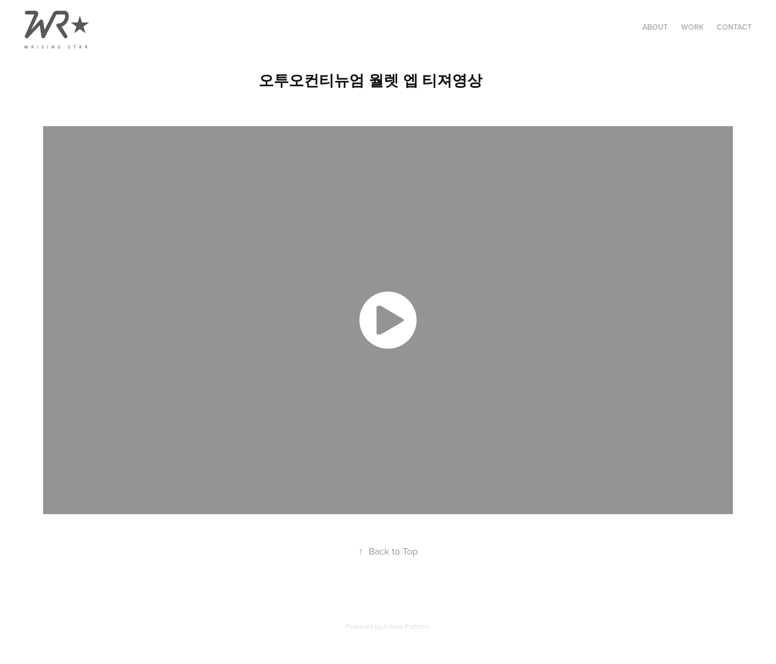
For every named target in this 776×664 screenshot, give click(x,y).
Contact (734, 27)
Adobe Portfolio (406, 626)
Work (692, 27)
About (655, 27)
